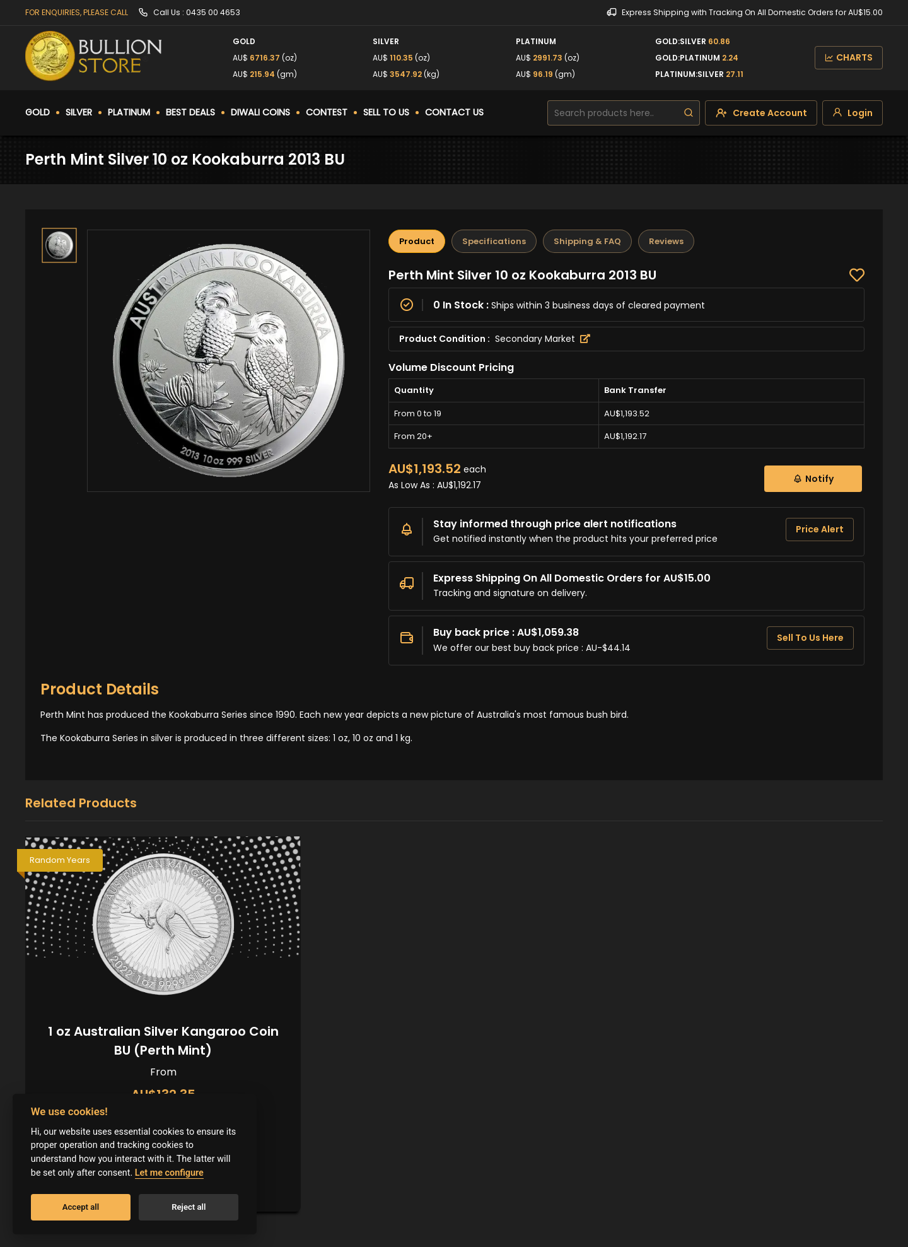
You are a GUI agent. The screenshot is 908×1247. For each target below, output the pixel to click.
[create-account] (761, 113)
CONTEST (326, 112)
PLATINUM (129, 112)
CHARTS (849, 57)
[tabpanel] (626, 466)
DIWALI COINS (260, 112)
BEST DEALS (190, 112)
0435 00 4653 (213, 12)
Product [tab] (416, 241)
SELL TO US (386, 112)
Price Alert (820, 529)
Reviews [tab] (666, 241)
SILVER (79, 112)
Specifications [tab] (494, 241)
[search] (689, 112)
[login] (852, 113)
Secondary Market (542, 338)
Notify (813, 478)
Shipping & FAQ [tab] (587, 241)
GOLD (37, 112)
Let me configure (169, 1173)
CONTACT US (454, 112)
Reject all (189, 1207)
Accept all (80, 1207)
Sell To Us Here (810, 637)
